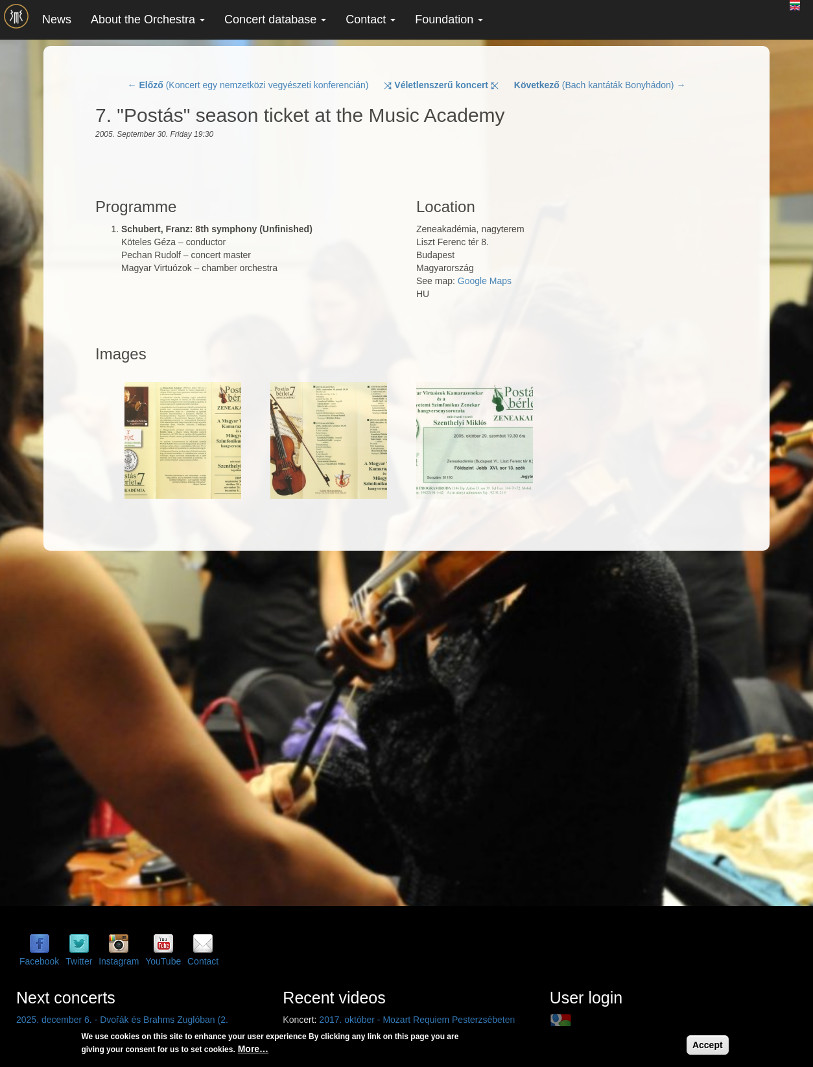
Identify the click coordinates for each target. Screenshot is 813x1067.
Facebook (39, 961)
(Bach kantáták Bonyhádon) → (600, 85)
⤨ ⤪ (441, 85)
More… (253, 1049)
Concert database (275, 19)
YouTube (163, 961)
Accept (707, 1045)
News (56, 19)
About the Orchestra (148, 19)
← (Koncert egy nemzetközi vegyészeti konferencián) (248, 85)
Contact (370, 19)
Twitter (78, 961)
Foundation (449, 19)
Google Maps (485, 281)
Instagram (119, 961)
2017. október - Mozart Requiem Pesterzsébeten (417, 1019)
